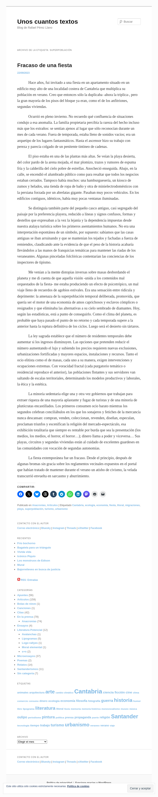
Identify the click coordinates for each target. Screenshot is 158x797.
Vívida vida (24, 551)
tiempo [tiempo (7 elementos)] (34, 725)
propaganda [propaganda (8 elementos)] (82, 717)
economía (102, 505)
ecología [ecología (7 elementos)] (54, 700)
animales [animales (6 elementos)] (23, 692)
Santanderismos (27, 669)
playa (20, 509)
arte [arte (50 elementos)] (50, 691)
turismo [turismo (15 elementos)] (57, 725)
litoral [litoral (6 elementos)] (59, 708)
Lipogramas (29, 638)
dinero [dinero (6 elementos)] (44, 700)
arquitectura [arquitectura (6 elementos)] (37, 692)
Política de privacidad (59, 782)
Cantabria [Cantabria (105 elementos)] (88, 691)
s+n (24, 651)
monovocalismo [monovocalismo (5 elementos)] (110, 708)
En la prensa (25, 616)
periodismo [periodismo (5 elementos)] (34, 717)
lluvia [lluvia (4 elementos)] (67, 709)
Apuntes (22, 595)
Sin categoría (25, 673)
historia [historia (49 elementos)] (123, 700)
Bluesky (46, 528)
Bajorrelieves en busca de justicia (38, 569)
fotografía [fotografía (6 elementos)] (94, 700)
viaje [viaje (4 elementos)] (112, 725)
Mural (20, 564)
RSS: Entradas (27, 580)
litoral (120, 505)
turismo (49, 509)
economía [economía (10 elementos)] (67, 700)
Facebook (96, 528)
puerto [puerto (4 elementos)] (95, 717)
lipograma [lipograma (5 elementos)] (28, 708)
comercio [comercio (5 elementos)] (22, 701)
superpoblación (34, 509)
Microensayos (26, 656)
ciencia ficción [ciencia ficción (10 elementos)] (114, 692)
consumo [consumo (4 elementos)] (33, 701)
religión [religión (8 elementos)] (105, 717)
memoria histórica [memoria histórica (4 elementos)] (91, 709)
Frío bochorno (26, 543)
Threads (71, 528)
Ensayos (22, 625)
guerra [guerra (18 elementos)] (107, 700)
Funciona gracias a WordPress (93, 782)
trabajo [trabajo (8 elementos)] (45, 725)
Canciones (24, 608)
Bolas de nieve (26, 603)
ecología (90, 505)
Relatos (22, 664)
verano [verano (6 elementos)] (104, 725)
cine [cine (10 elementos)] (129, 692)
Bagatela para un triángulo (34, 547)
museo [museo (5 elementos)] (125, 708)
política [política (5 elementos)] (60, 717)
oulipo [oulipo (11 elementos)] (22, 717)
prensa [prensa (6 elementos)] (69, 717)
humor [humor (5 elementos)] (137, 701)
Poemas (22, 660)
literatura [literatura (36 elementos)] (45, 708)
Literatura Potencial (29, 629)
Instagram (58, 528)
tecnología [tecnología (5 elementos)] (23, 725)
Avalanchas (29, 634)
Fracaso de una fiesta (44, 65)
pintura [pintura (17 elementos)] (48, 717)
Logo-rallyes (30, 642)
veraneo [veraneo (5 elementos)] (95, 725)
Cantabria (78, 505)
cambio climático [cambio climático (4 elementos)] (64, 692)
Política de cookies (78, 786)
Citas (20, 612)
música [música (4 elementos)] (133, 709)
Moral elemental (32, 647)
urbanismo (61, 509)
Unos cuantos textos (47, 21)
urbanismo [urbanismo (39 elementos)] (77, 724)
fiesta (112, 505)
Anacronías (39, 505)
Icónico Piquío (26, 556)
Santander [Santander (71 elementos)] (124, 716)
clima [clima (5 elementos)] (136, 692)
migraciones (132, 505)
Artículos (52, 505)
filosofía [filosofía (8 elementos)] (81, 700)
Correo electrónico (28, 528)
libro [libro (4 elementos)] (19, 709)
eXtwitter (83, 528)
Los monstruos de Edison (33, 560)
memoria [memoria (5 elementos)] (76, 708)
